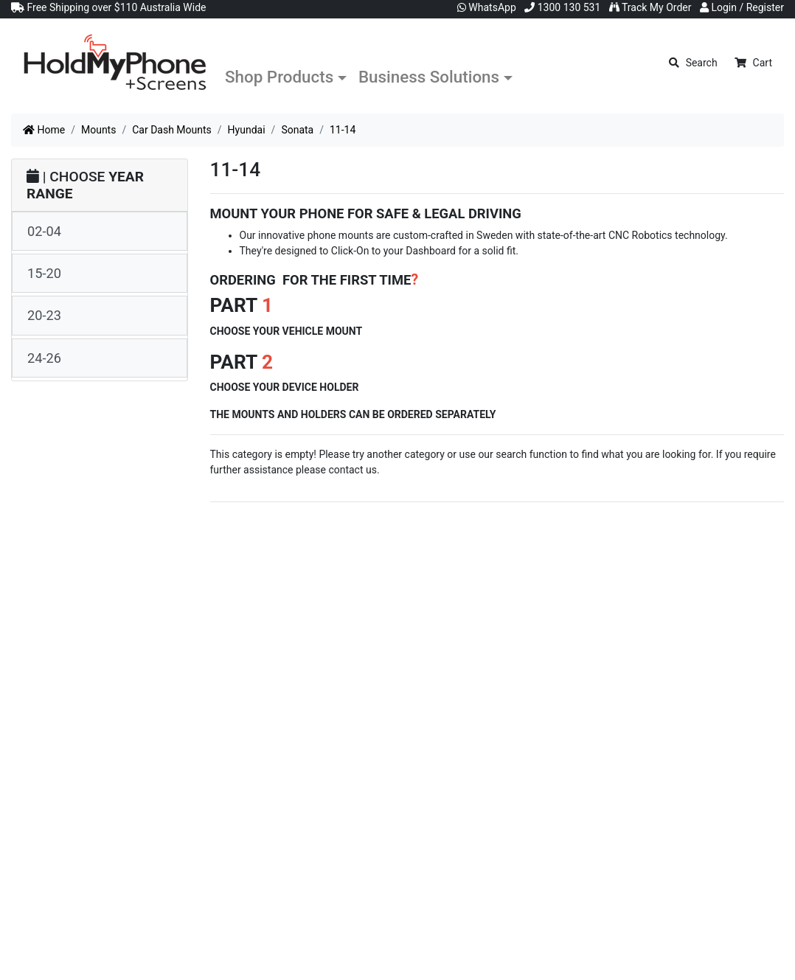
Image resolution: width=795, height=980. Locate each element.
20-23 (44, 315)
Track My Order (650, 7)
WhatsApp (486, 7)
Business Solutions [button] (428, 76)
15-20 (44, 273)
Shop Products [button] (279, 76)
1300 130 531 (562, 7)
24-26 (44, 358)
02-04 (44, 231)
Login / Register (742, 7)
